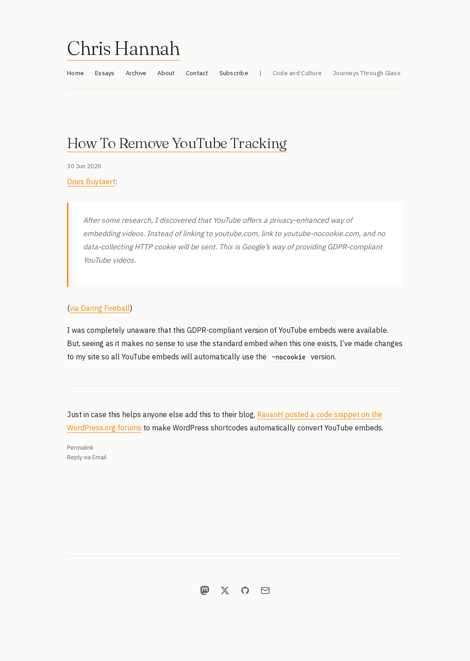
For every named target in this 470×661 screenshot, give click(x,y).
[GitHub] (245, 590)
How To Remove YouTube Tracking (177, 143)
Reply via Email (86, 457)
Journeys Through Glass (367, 73)
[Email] (265, 590)
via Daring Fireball (100, 308)
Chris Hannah (123, 48)
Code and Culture (297, 73)
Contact (197, 73)
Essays (105, 73)
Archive (136, 73)
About (165, 73)
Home (75, 73)
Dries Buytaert (91, 181)
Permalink (80, 448)
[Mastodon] (204, 590)
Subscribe (233, 73)
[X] (224, 590)
